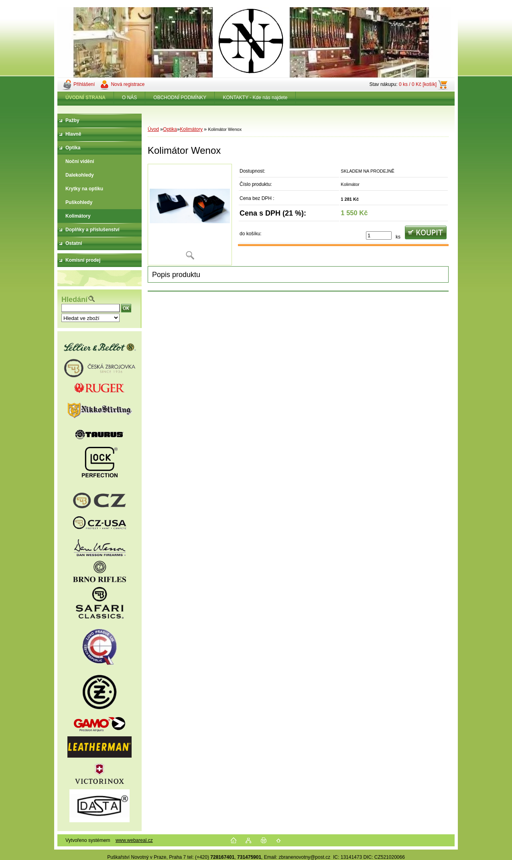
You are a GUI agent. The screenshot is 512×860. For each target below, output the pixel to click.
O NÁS (129, 97)
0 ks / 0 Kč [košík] (418, 84)
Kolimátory (191, 129)
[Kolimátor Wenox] (190, 214)
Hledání (74, 299)
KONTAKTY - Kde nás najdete (255, 97)
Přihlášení (84, 84)
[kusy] (379, 235)
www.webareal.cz (134, 840)
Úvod (153, 129)
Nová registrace (127, 84)
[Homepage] (85, 98)
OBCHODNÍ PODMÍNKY (179, 97)
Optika (170, 129)
